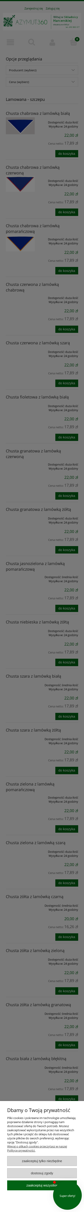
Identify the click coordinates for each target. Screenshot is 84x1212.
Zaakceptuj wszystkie (42, 1185)
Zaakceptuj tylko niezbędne (42, 1161)
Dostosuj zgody (42, 1173)
